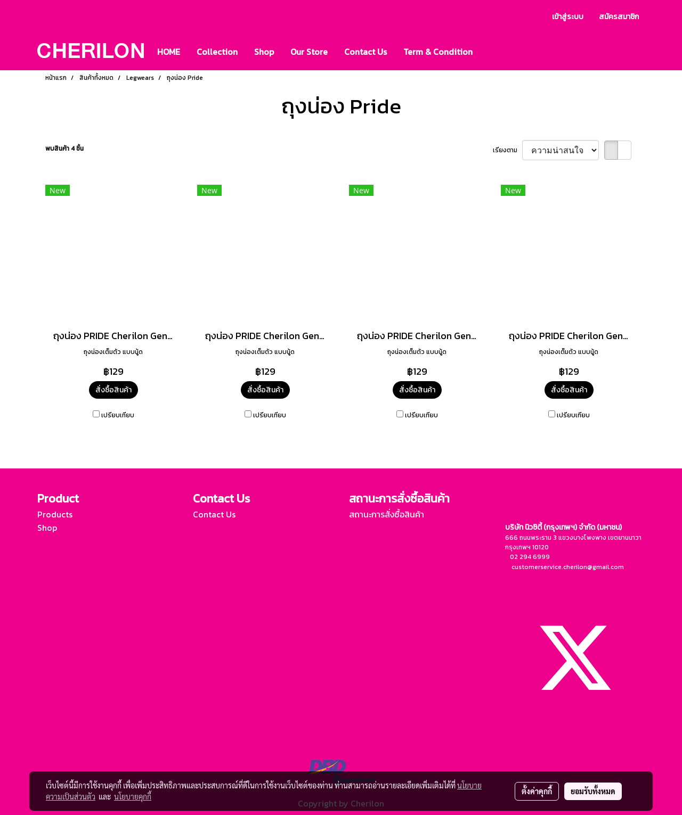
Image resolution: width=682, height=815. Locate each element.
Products (54, 514)
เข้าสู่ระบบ (567, 16)
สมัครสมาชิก (619, 16)
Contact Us (365, 51)
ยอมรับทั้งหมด (593, 791)
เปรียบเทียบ (117, 415)
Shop (264, 51)
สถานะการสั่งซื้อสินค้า (386, 514)
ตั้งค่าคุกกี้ (537, 791)
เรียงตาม (507, 150)
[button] (490, 51)
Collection (217, 51)
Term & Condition (438, 51)
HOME (168, 51)
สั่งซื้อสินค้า (113, 390)
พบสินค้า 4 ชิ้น (64, 148)
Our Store (309, 51)
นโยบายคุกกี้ (132, 796)
